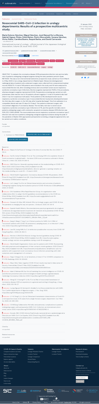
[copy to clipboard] (89, 78)
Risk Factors (59, 61)
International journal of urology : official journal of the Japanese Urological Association (86, 42)
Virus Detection (13, 61)
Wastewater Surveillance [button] (53, 3)
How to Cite (16, 402)
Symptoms (41, 63)
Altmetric (84, 62)
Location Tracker (33, 354)
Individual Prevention (30, 63)
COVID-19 (13, 67)
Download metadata (82, 354)
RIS (85, 56)
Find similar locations (10, 357)
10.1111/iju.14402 (87, 27)
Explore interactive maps (11, 354)
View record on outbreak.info (39, 134)
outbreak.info (9, 3)
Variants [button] (38, 3)
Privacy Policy (36, 402)
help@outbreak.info (81, 368)
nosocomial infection (34, 67)
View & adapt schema (82, 357)
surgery (44, 67)
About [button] (88, 3)
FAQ (5, 376)
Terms (46, 402)
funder (41, 14)
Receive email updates (82, 374)
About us (6, 368)
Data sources (8, 370)
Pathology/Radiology (42, 61)
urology (50, 67)
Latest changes (8, 378)
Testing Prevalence (16, 63)
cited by (68, 14)
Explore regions (8, 359)
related (75, 14)
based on (59, 14)
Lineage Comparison (34, 357)
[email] (85, 78)
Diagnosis (22, 61)
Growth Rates (32, 359)
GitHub (26, 402)
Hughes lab (68, 402)
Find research (80, 351)
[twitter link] (82, 78)
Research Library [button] (72, 3)
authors (24, 14)
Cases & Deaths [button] (25, 3)
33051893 (88, 29)
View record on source (18, 139)
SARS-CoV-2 (22, 67)
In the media (7, 383)
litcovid (21, 55)
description (33, 14)
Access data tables (9, 362)
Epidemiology (31, 61)
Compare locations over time (12, 351)
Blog (5, 373)
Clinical (52, 61)
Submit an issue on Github (83, 370)
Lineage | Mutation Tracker (35, 351)
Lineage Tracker (56, 351)
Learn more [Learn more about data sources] (35, 55)
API (83, 3)
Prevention (6, 63)
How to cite (7, 381)
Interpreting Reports (34, 362)
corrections (50, 14)
